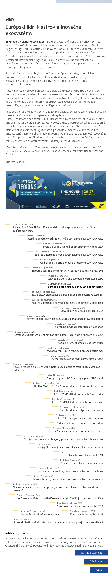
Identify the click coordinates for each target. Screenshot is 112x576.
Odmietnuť (96, 561)
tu (24, 161)
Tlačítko (11, 168)
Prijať (99, 570)
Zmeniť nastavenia (91, 552)
